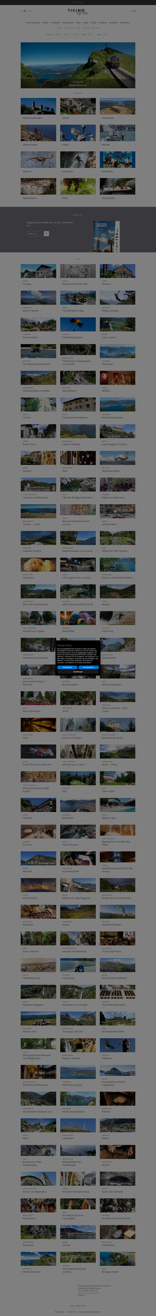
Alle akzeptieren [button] (88, 667)
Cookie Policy (82, 653)
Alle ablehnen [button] (67, 667)
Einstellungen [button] (78, 672)
